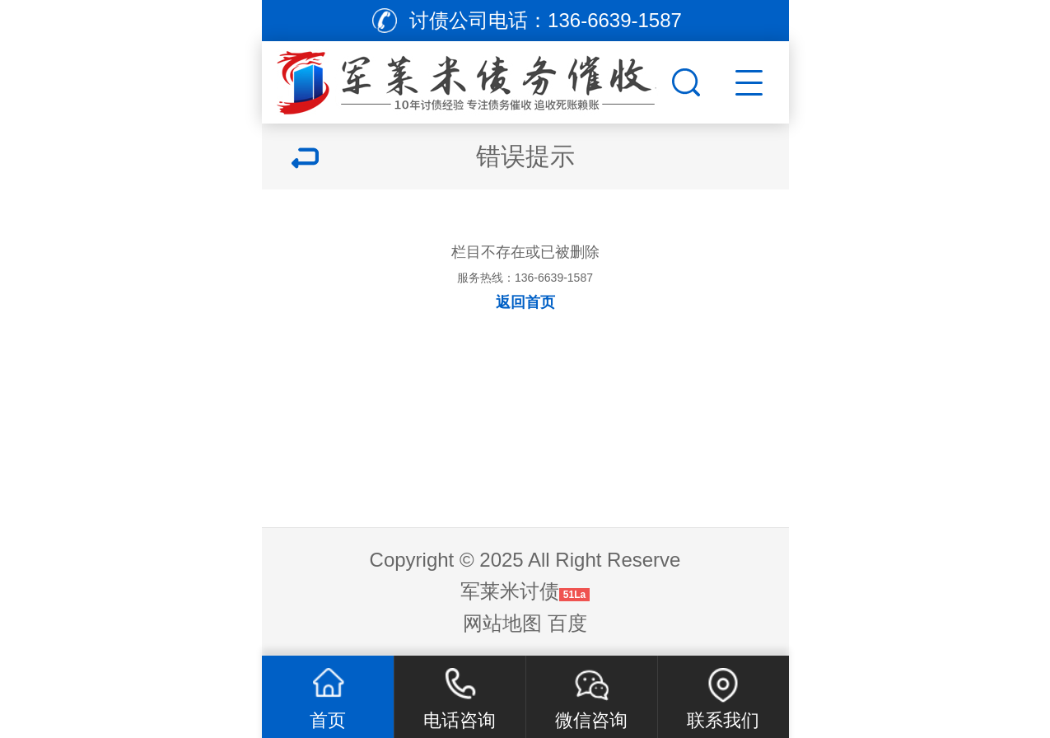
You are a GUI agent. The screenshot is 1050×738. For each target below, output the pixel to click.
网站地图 (502, 623)
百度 (567, 623)
